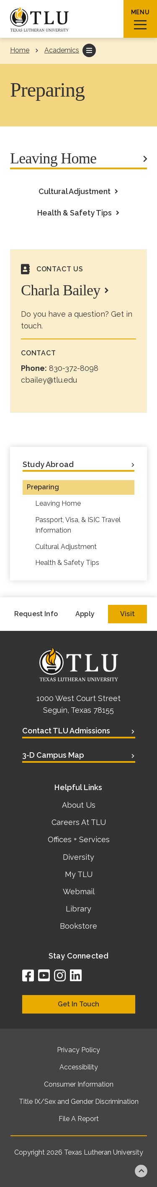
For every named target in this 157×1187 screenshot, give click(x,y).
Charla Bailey (60, 290)
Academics (61, 50)
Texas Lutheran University (103, 1152)
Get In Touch (78, 1004)
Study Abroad (48, 464)
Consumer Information (78, 1084)
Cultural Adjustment (75, 191)
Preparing (43, 487)
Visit (127, 614)
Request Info (36, 614)
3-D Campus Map (53, 755)
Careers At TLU (78, 822)
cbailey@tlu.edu (49, 380)
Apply (85, 614)
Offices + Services (79, 839)
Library (78, 908)
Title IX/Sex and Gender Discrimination (79, 1102)
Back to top (141, 1171)
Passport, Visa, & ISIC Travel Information (78, 525)
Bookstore (78, 926)
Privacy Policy (78, 1050)
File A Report (79, 1119)
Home (19, 50)
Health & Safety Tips (74, 212)
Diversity (78, 857)
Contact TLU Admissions (66, 730)
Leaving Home (53, 158)
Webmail (79, 891)
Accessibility (78, 1067)
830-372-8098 (73, 368)
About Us (78, 805)
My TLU (79, 874)
